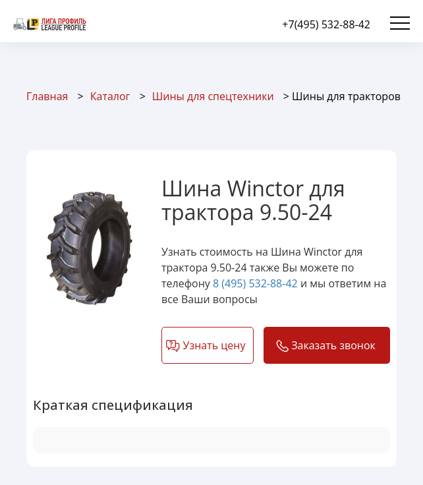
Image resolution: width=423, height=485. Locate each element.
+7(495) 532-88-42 (326, 24)
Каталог (110, 96)
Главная (47, 96)
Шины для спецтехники (213, 96)
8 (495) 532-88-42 (255, 283)
